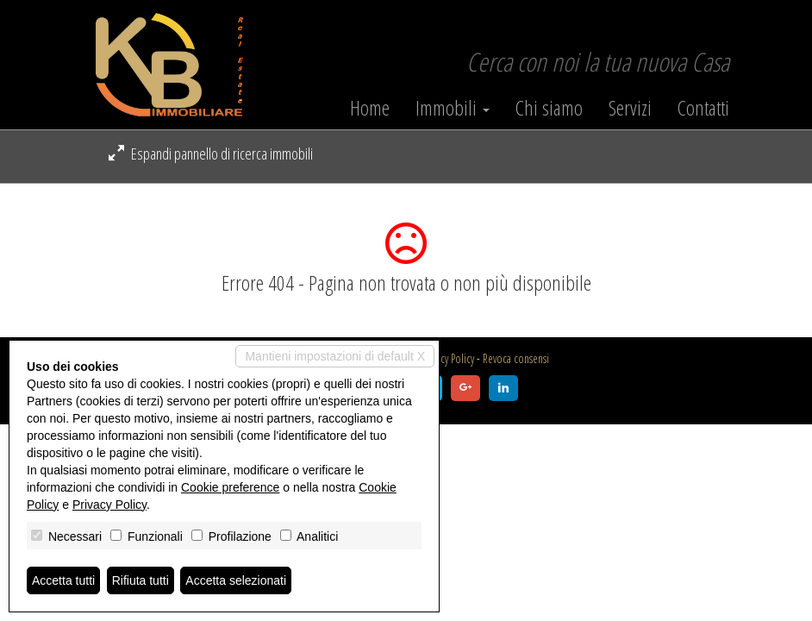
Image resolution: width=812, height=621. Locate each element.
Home (370, 107)
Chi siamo (549, 107)
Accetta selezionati (235, 580)
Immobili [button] (452, 107)
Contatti (703, 107)
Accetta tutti (63, 580)
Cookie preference (230, 487)
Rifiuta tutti (140, 580)
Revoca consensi (516, 358)
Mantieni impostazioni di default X (335, 356)
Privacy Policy (448, 358)
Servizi (630, 107)
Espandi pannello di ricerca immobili (211, 153)
